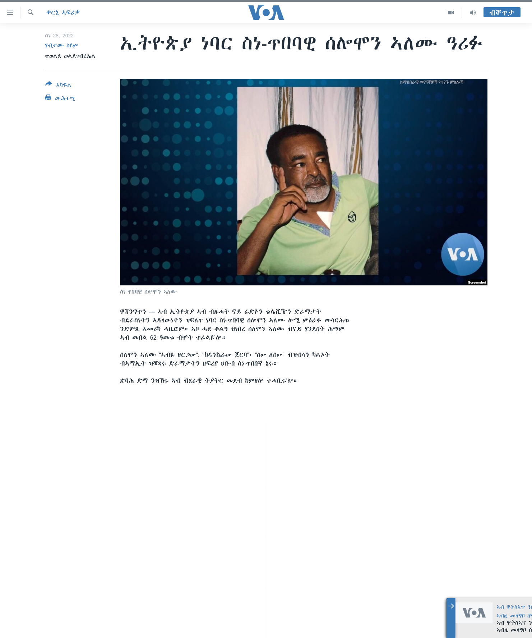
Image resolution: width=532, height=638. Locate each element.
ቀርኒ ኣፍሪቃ (63, 12)
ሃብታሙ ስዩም (61, 45)
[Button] (58, 86)
